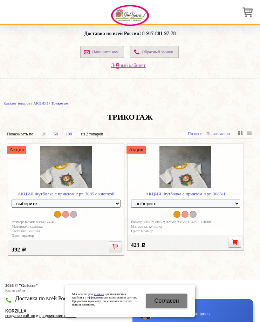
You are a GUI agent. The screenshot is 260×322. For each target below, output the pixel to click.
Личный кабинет (128, 65)
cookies (99, 294)
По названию (218, 133)
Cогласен (167, 301)
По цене (195, 133)
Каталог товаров (17, 103)
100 (69, 134)
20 (44, 134)
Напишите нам (105, 51)
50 (56, 134)
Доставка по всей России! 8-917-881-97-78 (130, 33)
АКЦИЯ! (40, 103)
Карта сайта (15, 290)
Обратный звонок (157, 51)
